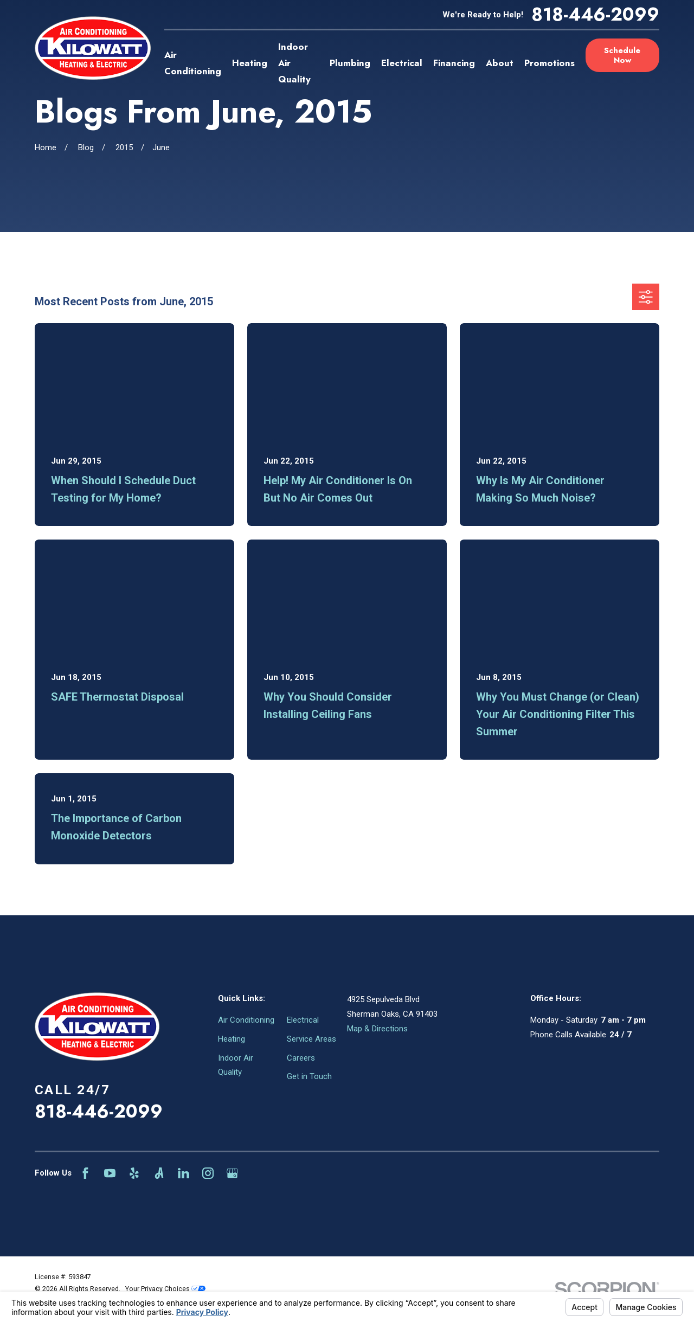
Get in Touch (309, 1076)
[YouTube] (109, 1173)
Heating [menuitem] (249, 62)
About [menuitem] (499, 62)
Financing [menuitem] (454, 62)
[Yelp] (134, 1173)
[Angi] (159, 1173)
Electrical (303, 1020)
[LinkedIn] (183, 1173)
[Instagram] (208, 1173)
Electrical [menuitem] (401, 62)
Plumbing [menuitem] (350, 62)
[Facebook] (85, 1173)
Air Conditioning (246, 1020)
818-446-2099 (595, 14)
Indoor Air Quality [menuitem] (294, 63)
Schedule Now (622, 55)
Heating (231, 1039)
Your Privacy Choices (165, 1289)
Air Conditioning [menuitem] (192, 63)
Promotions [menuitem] (549, 62)
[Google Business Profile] (232, 1173)
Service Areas (311, 1039)
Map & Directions (377, 1029)
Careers (301, 1058)
